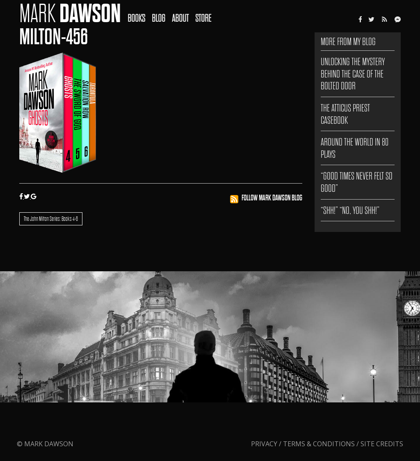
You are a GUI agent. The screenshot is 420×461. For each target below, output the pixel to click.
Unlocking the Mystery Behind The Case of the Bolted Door (353, 73)
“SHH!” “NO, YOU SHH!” (350, 210)
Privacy (265, 443)
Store (203, 18)
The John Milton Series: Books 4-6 (51, 219)
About (180, 18)
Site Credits (382, 443)
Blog (158, 18)
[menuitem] (140, 12)
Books (136, 18)
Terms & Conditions (319, 443)
